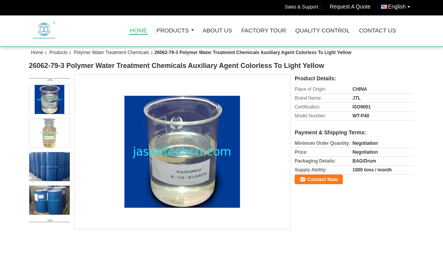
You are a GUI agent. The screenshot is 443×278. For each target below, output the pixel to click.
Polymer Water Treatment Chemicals (111, 52)
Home (138, 31)
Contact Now (322, 179)
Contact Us (377, 31)
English (401, 5)
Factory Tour (263, 31)
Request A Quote (350, 6)
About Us (217, 31)
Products (172, 31)
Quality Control (322, 31)
